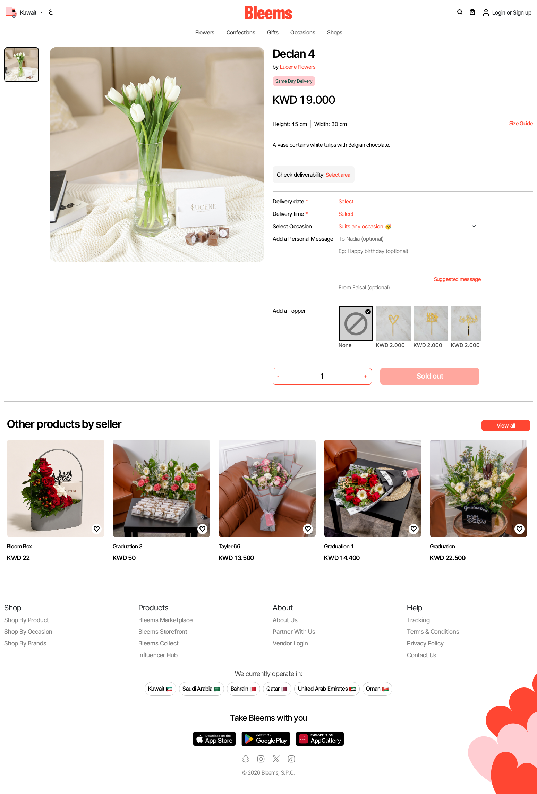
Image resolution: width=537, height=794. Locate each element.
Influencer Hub (158, 655)
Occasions (302, 32)
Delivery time (290, 213)
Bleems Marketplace (165, 620)
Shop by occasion (28, 631)
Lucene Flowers (298, 67)
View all (506, 425)
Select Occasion (292, 226)
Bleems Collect (158, 643)
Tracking (418, 620)
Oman (377, 689)
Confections (241, 32)
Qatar (277, 689)
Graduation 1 (339, 546)
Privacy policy (425, 643)
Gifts (272, 32)
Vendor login (290, 643)
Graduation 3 (128, 546)
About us (285, 620)
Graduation (442, 546)
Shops (334, 32)
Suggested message (457, 279)
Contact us (421, 655)
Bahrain (244, 689)
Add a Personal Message (303, 238)
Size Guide (521, 123)
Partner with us (294, 631)
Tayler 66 (229, 546)
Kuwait (160, 689)
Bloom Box (19, 546)
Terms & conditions (433, 631)
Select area (337, 174)
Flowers (204, 32)
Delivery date (290, 201)
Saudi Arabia (201, 689)
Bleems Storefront (162, 631)
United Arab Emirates (327, 689)
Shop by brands (25, 643)
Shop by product (26, 620)
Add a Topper (289, 310)
